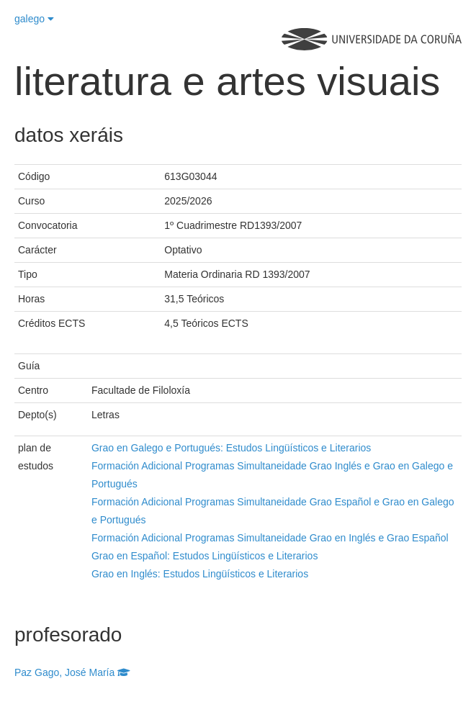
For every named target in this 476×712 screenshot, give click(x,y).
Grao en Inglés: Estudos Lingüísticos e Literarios (199, 574)
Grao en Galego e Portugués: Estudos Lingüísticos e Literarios (231, 448)
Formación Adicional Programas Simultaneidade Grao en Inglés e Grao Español (270, 538)
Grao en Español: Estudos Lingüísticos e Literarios (204, 556)
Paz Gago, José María (72, 672)
